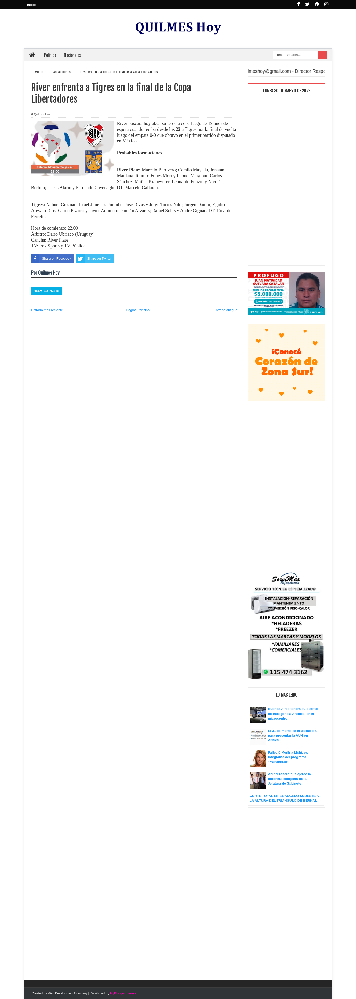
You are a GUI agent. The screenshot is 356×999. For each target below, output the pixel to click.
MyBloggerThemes (123, 993)
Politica (50, 55)
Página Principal (138, 310)
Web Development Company (67, 993)
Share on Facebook (51, 258)
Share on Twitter (93, 258)
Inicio (31, 5)
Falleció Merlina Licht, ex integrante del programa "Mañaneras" (288, 757)
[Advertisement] (286, 183)
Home (39, 71)
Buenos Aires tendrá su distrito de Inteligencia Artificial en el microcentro (293, 713)
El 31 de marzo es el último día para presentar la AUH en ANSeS (292, 735)
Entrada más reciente (47, 310)
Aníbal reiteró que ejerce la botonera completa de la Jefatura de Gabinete (289, 778)
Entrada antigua (225, 310)
